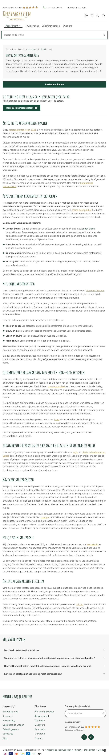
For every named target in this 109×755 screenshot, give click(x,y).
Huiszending (9, 720)
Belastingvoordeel (51, 25)
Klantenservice (10, 711)
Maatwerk (39, 724)
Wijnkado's (39, 720)
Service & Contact (77, 7)
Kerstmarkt (40, 729)
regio (75, 452)
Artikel (43, 49)
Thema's (38, 738)
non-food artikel (56, 386)
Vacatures (8, 733)
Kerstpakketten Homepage (16, 49)
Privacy (78, 749)
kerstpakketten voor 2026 (22, 129)
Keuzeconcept (41, 716)
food (56, 419)
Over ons (67, 25)
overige (45, 517)
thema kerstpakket (81, 210)
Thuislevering (32, 25)
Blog (5, 738)
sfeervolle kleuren (95, 290)
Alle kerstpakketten (44, 711)
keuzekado (92, 544)
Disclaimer (89, 749)
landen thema (88, 228)
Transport (8, 716)
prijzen (79, 604)
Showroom (39, 733)
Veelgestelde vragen (13, 724)
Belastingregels (11, 729)
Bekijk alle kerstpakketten (21, 107)
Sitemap (102, 749)
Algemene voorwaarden (59, 749)
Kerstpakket (32, 49)
